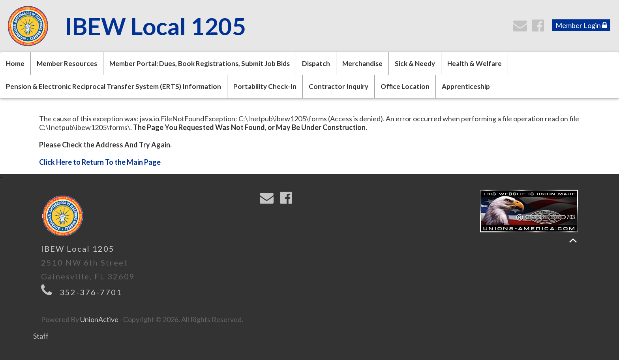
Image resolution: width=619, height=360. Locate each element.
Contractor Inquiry (338, 86)
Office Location (405, 86)
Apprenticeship (466, 86)
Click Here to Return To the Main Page (100, 162)
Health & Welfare (474, 63)
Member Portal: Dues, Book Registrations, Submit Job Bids (199, 63)
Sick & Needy (415, 63)
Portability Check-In (264, 86)
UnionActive (99, 319)
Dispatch (316, 63)
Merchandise (362, 63)
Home (15, 63)
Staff (41, 336)
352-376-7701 (91, 292)
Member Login (581, 25)
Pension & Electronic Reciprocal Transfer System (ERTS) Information (113, 86)
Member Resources (67, 63)
